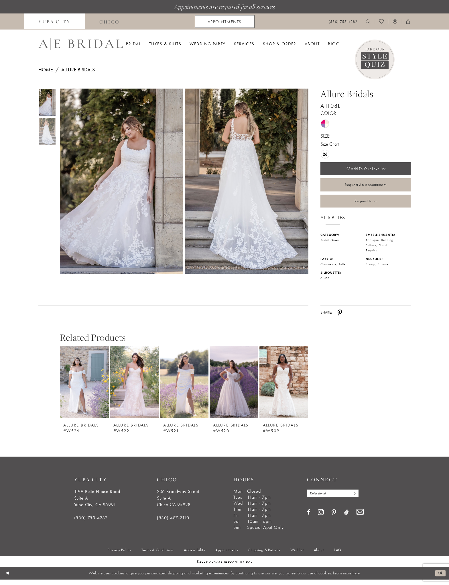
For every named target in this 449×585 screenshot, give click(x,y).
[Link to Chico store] (109, 21)
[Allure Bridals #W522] (134, 387)
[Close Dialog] (8, 579)
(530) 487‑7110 (173, 523)
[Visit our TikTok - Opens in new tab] (346, 518)
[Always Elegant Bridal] (80, 44)
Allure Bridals (78, 69)
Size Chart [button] (331, 144)
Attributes (332, 223)
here (356, 578)
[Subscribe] (359, 499)
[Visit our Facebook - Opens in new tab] (308, 518)
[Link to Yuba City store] (54, 21)
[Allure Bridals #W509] (283, 387)
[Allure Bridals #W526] (84, 387)
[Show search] (368, 21)
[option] (84, 391)
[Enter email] (335, 499)
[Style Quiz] (375, 59)
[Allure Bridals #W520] (234, 387)
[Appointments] (225, 21)
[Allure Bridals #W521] (184, 387)
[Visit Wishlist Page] (381, 21)
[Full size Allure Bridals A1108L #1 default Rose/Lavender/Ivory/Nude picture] (246, 181)
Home (45, 69)
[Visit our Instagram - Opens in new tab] (321, 518)
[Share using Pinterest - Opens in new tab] (340, 317)
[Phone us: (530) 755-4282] (343, 22)
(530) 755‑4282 (91, 523)
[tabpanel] (120, 181)
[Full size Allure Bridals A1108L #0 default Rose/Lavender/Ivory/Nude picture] (121, 181)
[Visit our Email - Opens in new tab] (360, 518)
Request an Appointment (365, 188)
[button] (395, 21)
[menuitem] (54, 21)
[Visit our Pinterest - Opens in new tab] (334, 518)
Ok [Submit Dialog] (440, 578)
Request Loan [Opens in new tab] (365, 205)
